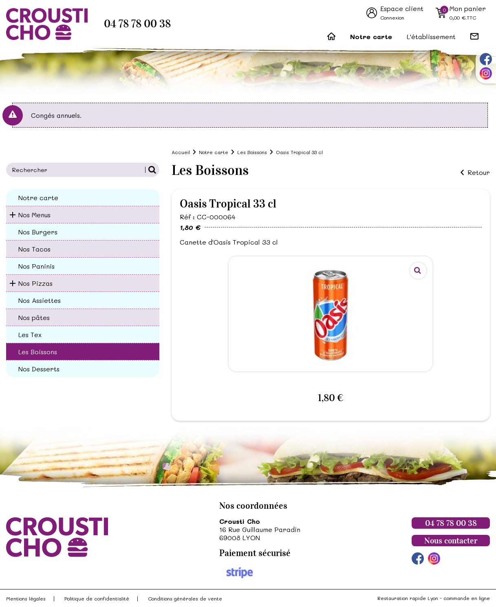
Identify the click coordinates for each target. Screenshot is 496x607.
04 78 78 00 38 (137, 24)
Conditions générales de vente (185, 598)
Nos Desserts (39, 368)
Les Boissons (37, 351)
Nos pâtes (34, 317)
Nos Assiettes (39, 300)
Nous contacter (450, 540)
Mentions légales (26, 598)
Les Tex (30, 334)
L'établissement (431, 36)
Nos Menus (34, 214)
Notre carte (371, 36)
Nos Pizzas (35, 283)
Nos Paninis (36, 266)
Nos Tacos (34, 249)
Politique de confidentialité (96, 598)
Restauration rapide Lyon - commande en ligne (433, 598)
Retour (478, 172)
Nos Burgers (37, 231)
